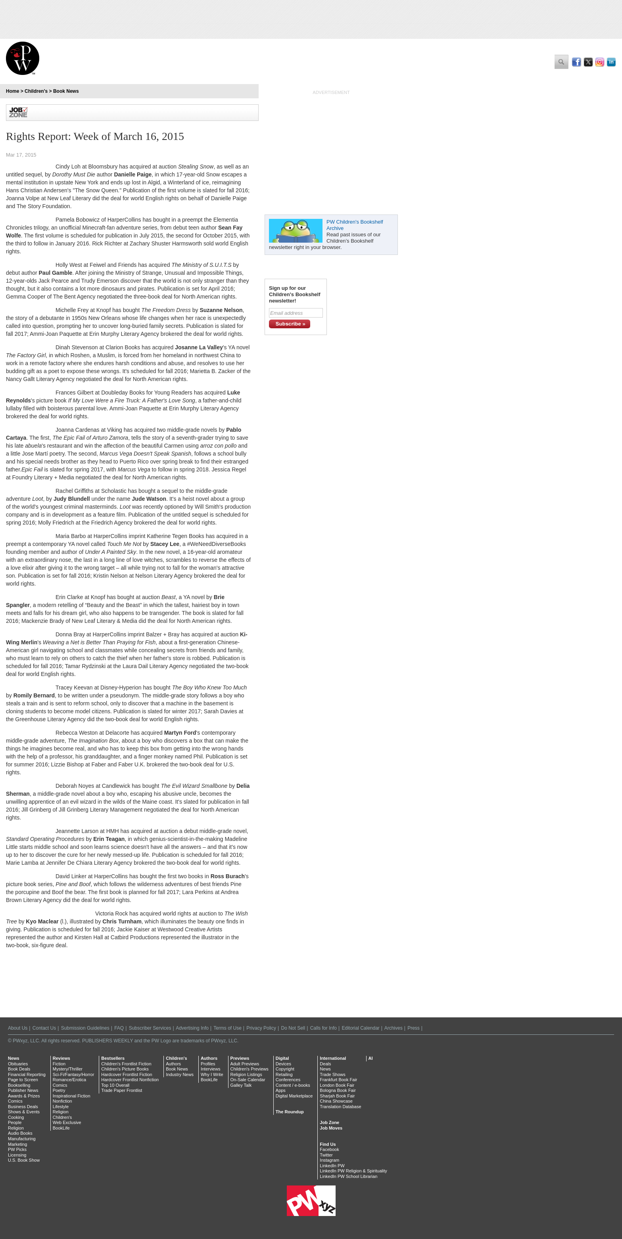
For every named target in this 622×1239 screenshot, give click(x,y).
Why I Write (212, 1074)
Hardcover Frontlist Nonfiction (130, 1079)
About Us (17, 1028)
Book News (66, 91)
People (14, 1122)
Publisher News (23, 1090)
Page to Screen (23, 1079)
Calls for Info (323, 1028)
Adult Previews (244, 1063)
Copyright (285, 1069)
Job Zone (329, 1122)
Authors (173, 1063)
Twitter (326, 1155)
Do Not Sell (293, 1028)
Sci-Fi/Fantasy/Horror (73, 1074)
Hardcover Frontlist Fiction (126, 1074)
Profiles (208, 1063)
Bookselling (19, 1085)
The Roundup (290, 1111)
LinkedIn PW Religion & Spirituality (353, 1170)
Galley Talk (241, 1085)
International (333, 1058)
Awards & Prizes (24, 1095)
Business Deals (23, 1106)
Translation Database (340, 1106)
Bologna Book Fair (338, 1090)
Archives (393, 1028)
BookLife (61, 1128)
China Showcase (336, 1101)
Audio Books (20, 1133)
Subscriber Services (150, 1028)
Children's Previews (249, 1069)
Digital (282, 1058)
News (13, 1058)
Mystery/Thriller (68, 1069)
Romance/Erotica (69, 1079)
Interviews (211, 1069)
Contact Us (44, 1028)
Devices (283, 1063)
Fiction (59, 1063)
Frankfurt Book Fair (338, 1079)
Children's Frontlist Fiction (126, 1063)
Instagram (329, 1160)
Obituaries (18, 1063)
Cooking (16, 1117)
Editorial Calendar (360, 1028)
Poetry (59, 1090)
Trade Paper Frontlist (121, 1090)
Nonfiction (62, 1101)
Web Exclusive (67, 1122)
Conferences (288, 1079)
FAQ (119, 1028)
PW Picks (17, 1149)
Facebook (329, 1149)
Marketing (17, 1144)
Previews (240, 1058)
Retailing (284, 1074)
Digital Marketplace (294, 1095)
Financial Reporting (27, 1074)
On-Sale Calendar (247, 1079)
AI (371, 1058)
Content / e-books (293, 1085)
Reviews (61, 1058)
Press (413, 1028)
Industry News (180, 1074)
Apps (281, 1090)
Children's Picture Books (125, 1069)
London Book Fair (337, 1085)
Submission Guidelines (85, 1028)
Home (12, 91)
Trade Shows (332, 1074)
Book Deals (19, 1069)
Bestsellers (113, 1058)
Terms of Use (227, 1028)
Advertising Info (192, 1028)
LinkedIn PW (332, 1165)
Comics (15, 1101)
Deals (325, 1063)
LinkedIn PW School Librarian (348, 1176)
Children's (36, 91)
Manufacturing (22, 1138)
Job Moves (331, 1128)
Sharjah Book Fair (337, 1095)
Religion (16, 1128)
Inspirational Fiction (71, 1095)
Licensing (17, 1155)
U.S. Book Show (24, 1160)
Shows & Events (24, 1111)
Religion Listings (246, 1074)
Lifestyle (61, 1106)
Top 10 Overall (115, 1085)
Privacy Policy (261, 1028)
